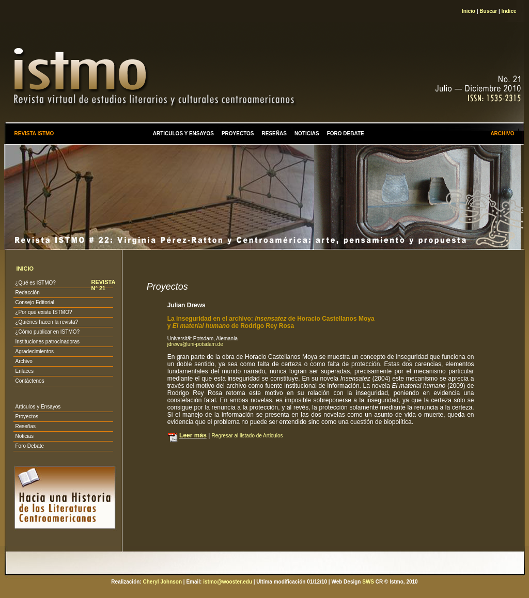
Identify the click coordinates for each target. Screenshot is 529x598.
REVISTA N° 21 (103, 285)
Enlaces (24, 371)
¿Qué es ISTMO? (35, 283)
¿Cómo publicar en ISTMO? (47, 332)
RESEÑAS (274, 133)
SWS (368, 582)
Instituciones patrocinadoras (47, 341)
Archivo (23, 361)
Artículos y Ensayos (37, 407)
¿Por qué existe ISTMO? (43, 312)
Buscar (488, 11)
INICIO (25, 268)
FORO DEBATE (345, 133)
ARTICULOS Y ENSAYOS (183, 133)
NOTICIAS (306, 133)
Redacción (27, 292)
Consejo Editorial (34, 302)
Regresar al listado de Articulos (247, 435)
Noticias (24, 436)
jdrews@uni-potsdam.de (195, 344)
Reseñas (25, 426)
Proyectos (26, 416)
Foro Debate (29, 446)
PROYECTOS (238, 133)
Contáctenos (29, 381)
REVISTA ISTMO (34, 133)
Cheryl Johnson (162, 582)
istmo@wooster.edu (227, 582)
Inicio (468, 11)
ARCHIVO (502, 133)
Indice (509, 11)
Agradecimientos (34, 351)
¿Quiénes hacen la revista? (46, 322)
